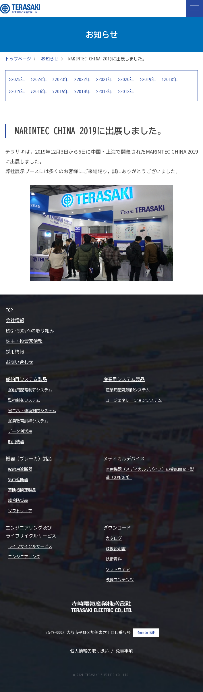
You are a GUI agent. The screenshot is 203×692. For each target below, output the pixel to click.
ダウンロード (117, 527)
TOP (9, 310)
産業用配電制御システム (128, 390)
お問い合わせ (19, 362)
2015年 (62, 91)
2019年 (149, 79)
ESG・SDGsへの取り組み (30, 330)
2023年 (62, 79)
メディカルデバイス (124, 458)
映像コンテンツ (120, 580)
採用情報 (15, 351)
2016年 (40, 91)
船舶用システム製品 (26, 379)
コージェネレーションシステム (134, 400)
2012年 (127, 91)
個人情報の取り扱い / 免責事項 (101, 651)
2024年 (40, 79)
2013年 (105, 91)
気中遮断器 (18, 480)
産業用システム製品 (124, 379)
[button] (194, 8)
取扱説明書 (116, 549)
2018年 (171, 79)
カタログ (114, 538)
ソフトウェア (20, 511)
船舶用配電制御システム (30, 390)
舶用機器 (16, 442)
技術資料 (114, 559)
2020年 (127, 79)
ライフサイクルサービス (30, 546)
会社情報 (15, 320)
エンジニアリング (24, 557)
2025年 (18, 79)
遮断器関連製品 (22, 490)
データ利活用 (20, 431)
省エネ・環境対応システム (32, 411)
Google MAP (146, 632)
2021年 (105, 79)
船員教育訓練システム (28, 421)
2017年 (18, 91)
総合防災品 (18, 500)
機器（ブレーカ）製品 (29, 458)
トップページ (18, 59)
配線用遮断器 (20, 469)
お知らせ (49, 59)
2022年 (83, 79)
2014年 (83, 91)
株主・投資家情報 (24, 341)
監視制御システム (24, 400)
